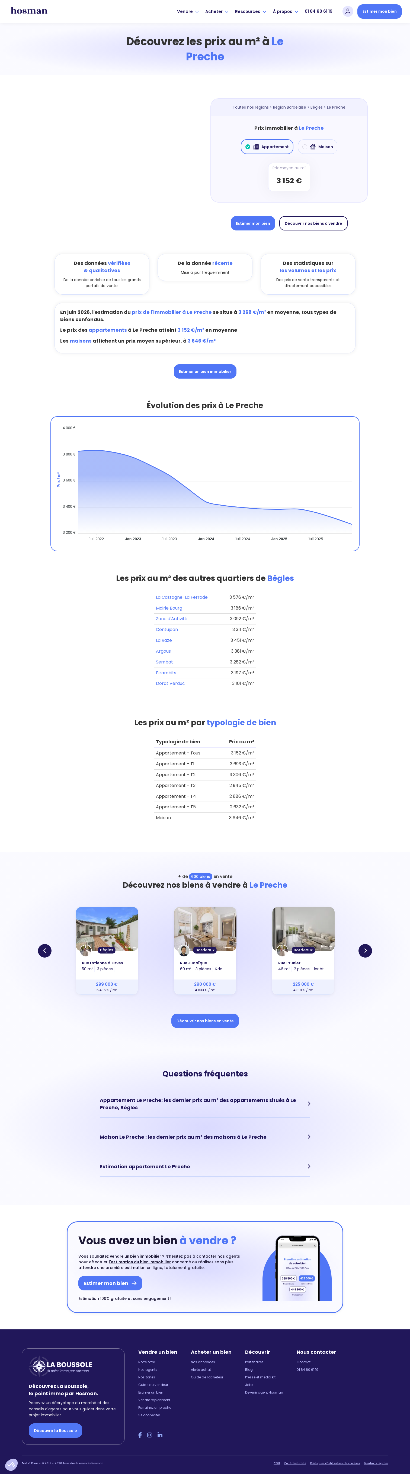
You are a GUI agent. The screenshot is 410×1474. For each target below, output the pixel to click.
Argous (163, 651)
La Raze (164, 640)
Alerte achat (201, 1364)
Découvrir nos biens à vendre (313, 223)
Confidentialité (295, 1458)
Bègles (316, 107)
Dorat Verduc (170, 683)
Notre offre (146, 1357)
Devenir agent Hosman (264, 1387)
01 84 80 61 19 (318, 11)
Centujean (167, 629)
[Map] (121, 164)
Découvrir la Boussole (55, 1425)
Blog (249, 1364)
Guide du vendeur (153, 1379)
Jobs (249, 1379)
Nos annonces (203, 1357)
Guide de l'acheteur (207, 1372)
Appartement (267, 146)
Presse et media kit (260, 1372)
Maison (317, 146)
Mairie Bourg (169, 608)
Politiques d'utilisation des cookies (335, 1458)
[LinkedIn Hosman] (160, 1430)
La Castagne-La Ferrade (182, 597)
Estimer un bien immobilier (205, 371)
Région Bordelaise (289, 107)
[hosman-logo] (29, 11)
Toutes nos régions (251, 107)
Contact (303, 1357)
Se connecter (149, 1410)
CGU (277, 1458)
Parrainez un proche (154, 1402)
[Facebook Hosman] (140, 1430)
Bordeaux (205, 950)
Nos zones (146, 1372)
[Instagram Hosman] (149, 1430)
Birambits (166, 673)
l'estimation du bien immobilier (140, 1257)
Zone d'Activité (171, 619)
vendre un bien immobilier (135, 1251)
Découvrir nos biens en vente (205, 1021)
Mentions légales (376, 1458)
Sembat (164, 662)
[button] (11, 1464)
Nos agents (147, 1364)
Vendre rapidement (154, 1394)
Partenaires (254, 1357)
